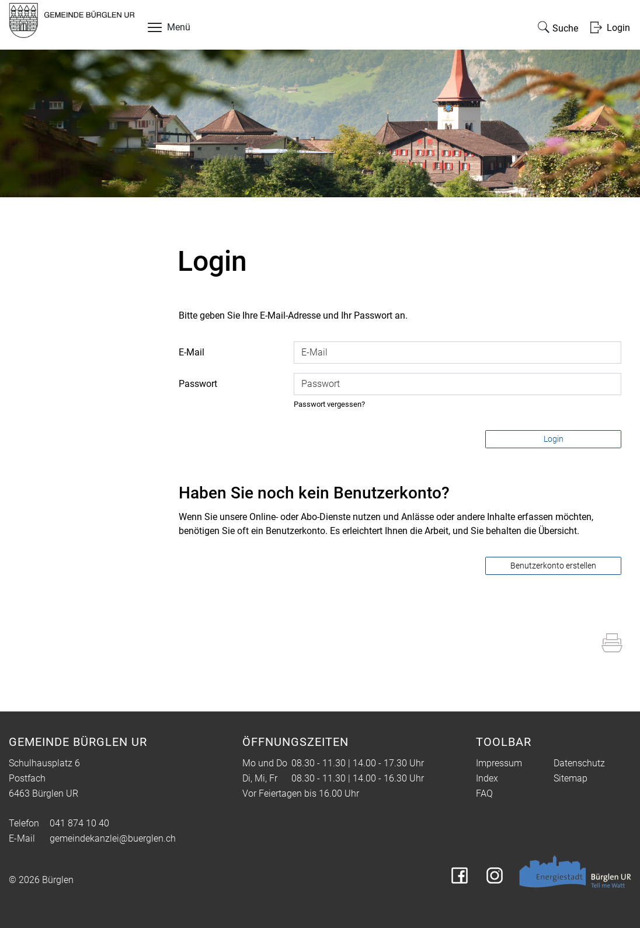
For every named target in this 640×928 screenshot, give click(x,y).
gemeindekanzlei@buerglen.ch (113, 838)
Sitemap (570, 778)
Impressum (499, 763)
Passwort (198, 383)
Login (554, 439)
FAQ (484, 793)
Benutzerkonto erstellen (553, 565)
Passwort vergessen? (329, 404)
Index (487, 778)
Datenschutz (579, 763)
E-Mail (191, 352)
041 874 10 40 (79, 823)
